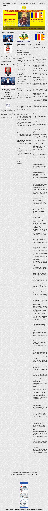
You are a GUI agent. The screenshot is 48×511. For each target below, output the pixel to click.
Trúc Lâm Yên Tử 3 (33, 3)
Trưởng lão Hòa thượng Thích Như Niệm (39, 54)
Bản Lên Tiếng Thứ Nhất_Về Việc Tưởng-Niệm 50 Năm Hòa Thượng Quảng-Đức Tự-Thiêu (40, 291)
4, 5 (11, 60)
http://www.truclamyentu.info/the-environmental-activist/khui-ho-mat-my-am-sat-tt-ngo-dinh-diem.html (40, 84)
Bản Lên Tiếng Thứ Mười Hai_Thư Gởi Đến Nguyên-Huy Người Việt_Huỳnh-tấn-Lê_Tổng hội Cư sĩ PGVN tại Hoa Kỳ (40, 239)
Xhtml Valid (7, 509)
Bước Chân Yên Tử (20, 163)
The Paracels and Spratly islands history (23, 52)
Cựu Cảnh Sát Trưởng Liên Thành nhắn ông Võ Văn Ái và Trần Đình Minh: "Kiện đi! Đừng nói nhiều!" (40, 438)
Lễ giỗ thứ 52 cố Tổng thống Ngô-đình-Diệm (39, 134)
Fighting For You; (3, 56)
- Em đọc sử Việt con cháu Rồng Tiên (22, 95)
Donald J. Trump (3, 89)
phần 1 (8, 60)
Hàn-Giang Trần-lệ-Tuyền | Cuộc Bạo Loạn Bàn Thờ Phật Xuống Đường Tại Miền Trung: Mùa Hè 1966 (40, 353)
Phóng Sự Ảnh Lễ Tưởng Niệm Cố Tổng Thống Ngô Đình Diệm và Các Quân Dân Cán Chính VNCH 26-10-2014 (40, 203)
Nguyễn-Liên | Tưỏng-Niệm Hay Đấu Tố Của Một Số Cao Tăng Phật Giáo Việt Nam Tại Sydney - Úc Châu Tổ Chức (40, 442)
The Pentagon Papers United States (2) (39, 402)
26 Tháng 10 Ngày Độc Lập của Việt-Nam (39, 129)
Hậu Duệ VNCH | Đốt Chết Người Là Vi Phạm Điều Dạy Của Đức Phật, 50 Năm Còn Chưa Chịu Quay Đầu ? (40, 385)
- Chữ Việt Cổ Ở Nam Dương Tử (22, 116)
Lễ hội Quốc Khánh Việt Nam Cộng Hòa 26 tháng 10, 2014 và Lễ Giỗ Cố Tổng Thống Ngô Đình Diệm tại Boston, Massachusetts (40, 184)
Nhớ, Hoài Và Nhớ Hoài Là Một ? (38, 200)
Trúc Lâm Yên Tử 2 (24, 3)
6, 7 (13, 60)
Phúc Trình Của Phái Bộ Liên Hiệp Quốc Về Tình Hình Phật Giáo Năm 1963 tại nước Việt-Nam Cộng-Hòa (40, 154)
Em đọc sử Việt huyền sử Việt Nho (22, 79)
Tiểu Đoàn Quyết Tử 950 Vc (37, 52)
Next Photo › (42, 28)
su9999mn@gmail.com (30, 472)
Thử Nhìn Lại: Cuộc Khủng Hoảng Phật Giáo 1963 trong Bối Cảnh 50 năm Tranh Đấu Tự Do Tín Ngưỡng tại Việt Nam (40, 380)
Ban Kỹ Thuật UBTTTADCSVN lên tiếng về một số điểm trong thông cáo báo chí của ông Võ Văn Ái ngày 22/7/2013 (40, 408)
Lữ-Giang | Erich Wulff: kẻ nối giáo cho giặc (39, 431)
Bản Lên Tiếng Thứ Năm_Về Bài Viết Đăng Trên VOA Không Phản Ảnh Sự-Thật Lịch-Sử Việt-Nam (40, 268)
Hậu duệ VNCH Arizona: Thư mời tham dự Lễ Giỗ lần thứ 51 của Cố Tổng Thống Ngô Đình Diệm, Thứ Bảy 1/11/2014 (40, 208)
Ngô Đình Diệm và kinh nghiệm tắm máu (39, 187)
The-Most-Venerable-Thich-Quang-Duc (39, 68)
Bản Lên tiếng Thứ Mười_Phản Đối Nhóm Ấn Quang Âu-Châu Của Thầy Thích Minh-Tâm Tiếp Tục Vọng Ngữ (40, 247)
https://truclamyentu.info (17, 472)
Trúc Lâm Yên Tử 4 (42, 3)
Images (17, 470)
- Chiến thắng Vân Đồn (20, 143)
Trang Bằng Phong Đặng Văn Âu (22, 69)
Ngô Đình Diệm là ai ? (36, 109)
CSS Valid (11, 509)
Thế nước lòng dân (9, 56)
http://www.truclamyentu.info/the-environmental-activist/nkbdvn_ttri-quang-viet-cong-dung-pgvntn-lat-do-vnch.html (40, 93)
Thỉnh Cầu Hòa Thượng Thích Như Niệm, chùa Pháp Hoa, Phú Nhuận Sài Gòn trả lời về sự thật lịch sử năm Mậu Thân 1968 (40, 49)
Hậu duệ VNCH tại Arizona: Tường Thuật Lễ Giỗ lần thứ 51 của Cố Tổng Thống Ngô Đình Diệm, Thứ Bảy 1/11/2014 (40, 167)
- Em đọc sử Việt (19, 93)
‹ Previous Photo (37, 28)
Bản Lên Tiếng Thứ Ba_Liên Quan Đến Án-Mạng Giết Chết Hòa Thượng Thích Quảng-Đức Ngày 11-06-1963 (40, 280)
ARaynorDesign (29, 470)
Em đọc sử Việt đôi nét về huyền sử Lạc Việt (24, 81)
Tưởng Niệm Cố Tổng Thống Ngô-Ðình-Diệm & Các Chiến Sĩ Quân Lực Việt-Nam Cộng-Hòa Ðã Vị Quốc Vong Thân (40, 116)
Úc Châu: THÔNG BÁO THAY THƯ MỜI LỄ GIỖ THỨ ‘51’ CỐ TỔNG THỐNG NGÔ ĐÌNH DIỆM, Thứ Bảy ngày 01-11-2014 (40, 213)
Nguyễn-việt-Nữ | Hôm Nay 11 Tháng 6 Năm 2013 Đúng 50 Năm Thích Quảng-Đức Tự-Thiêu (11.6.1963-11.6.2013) (40, 361)
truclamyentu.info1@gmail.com (38, 509)
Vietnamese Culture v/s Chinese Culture (23, 63)
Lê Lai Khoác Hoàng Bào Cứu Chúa (22, 130)
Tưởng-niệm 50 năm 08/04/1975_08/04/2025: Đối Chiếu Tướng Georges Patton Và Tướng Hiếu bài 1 (24, 46)
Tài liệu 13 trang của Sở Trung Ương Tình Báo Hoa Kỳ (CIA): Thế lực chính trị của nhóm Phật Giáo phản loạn (40, 399)
